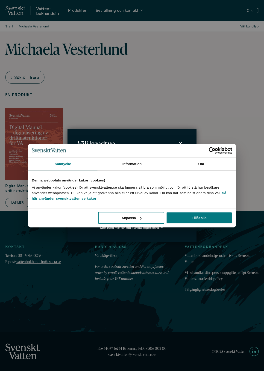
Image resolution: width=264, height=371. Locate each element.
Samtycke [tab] (63, 164)
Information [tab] (132, 164)
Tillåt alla (199, 218)
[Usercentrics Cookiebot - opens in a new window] (212, 150)
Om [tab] (201, 164)
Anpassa (131, 218)
